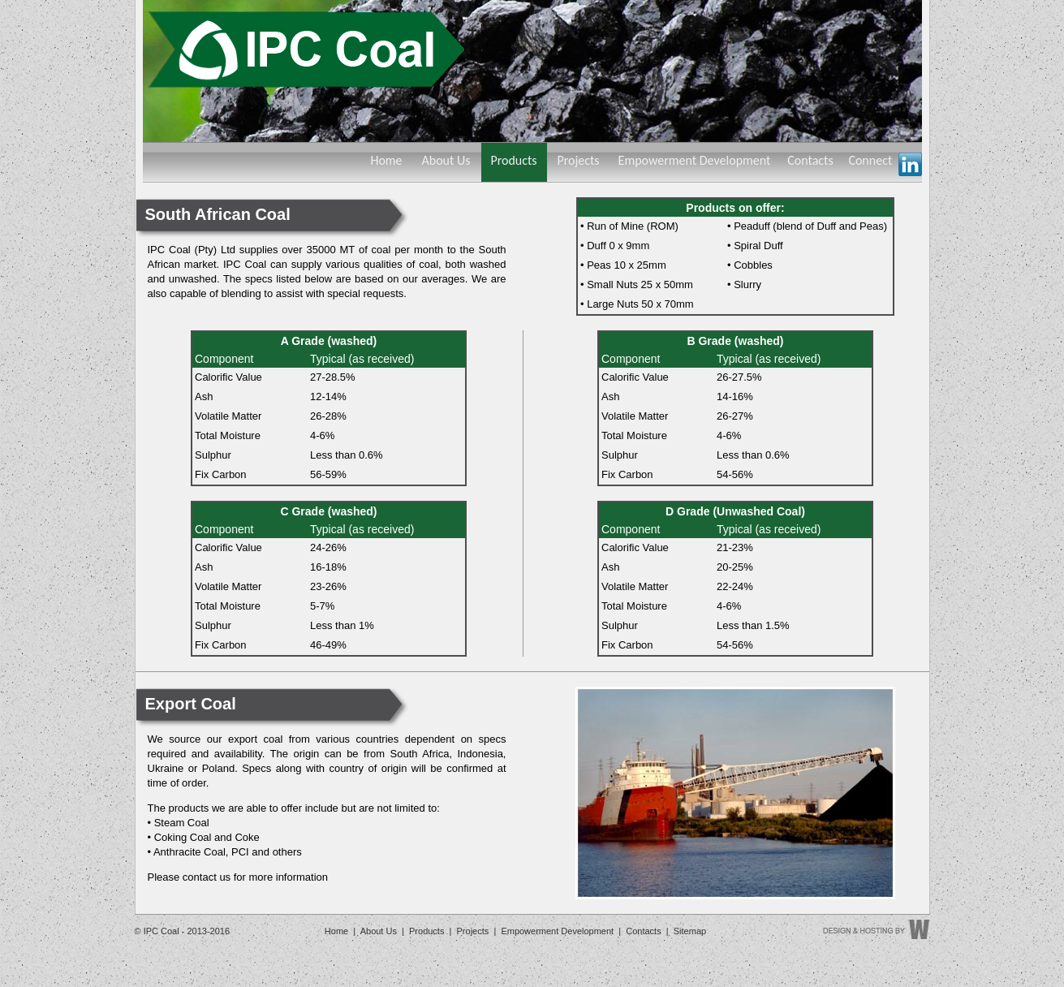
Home (386, 160)
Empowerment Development (694, 160)
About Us (445, 160)
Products (513, 160)
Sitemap (690, 931)
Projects (578, 160)
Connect (884, 164)
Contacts (810, 160)
